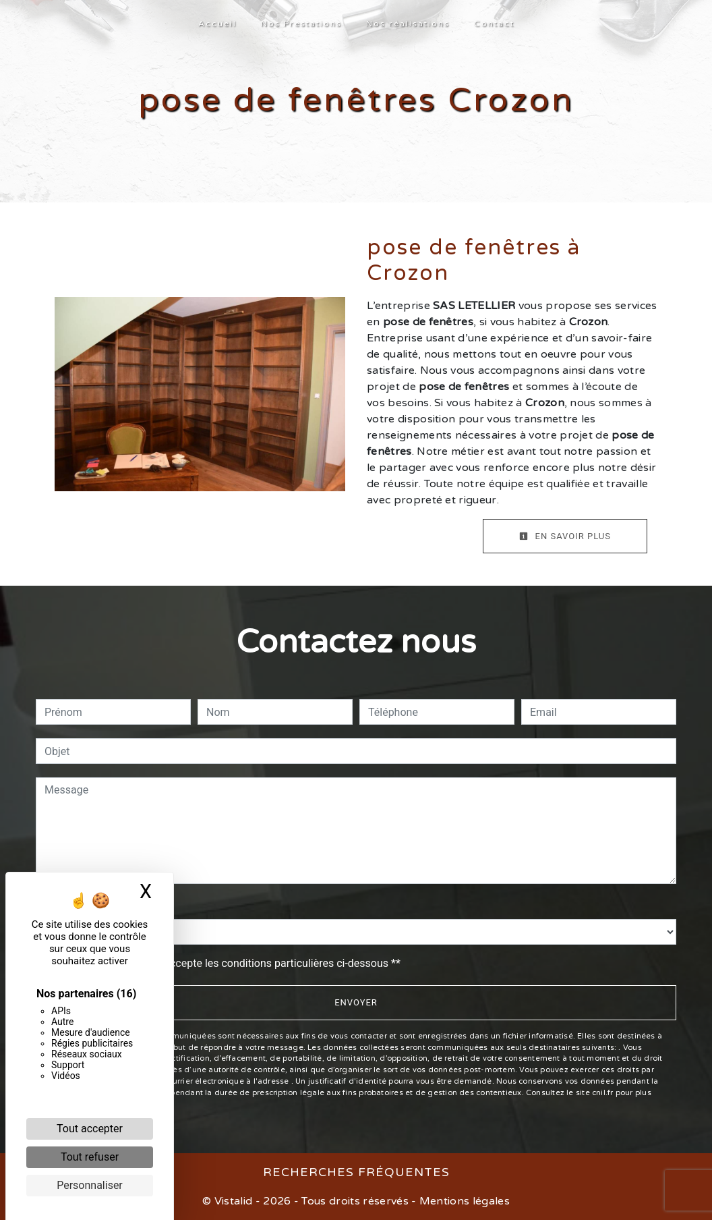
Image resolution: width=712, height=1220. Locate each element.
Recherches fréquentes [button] (356, 1172)
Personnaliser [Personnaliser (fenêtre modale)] (90, 1185)
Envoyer (356, 1002)
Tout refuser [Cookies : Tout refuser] (90, 1156)
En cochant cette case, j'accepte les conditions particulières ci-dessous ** (224, 963)
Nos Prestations (301, 23)
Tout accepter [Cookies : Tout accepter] (90, 1128)
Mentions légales (463, 1201)
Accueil (217, 23)
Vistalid (233, 1201)
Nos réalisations (408, 23)
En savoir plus (565, 536)
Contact (494, 23)
